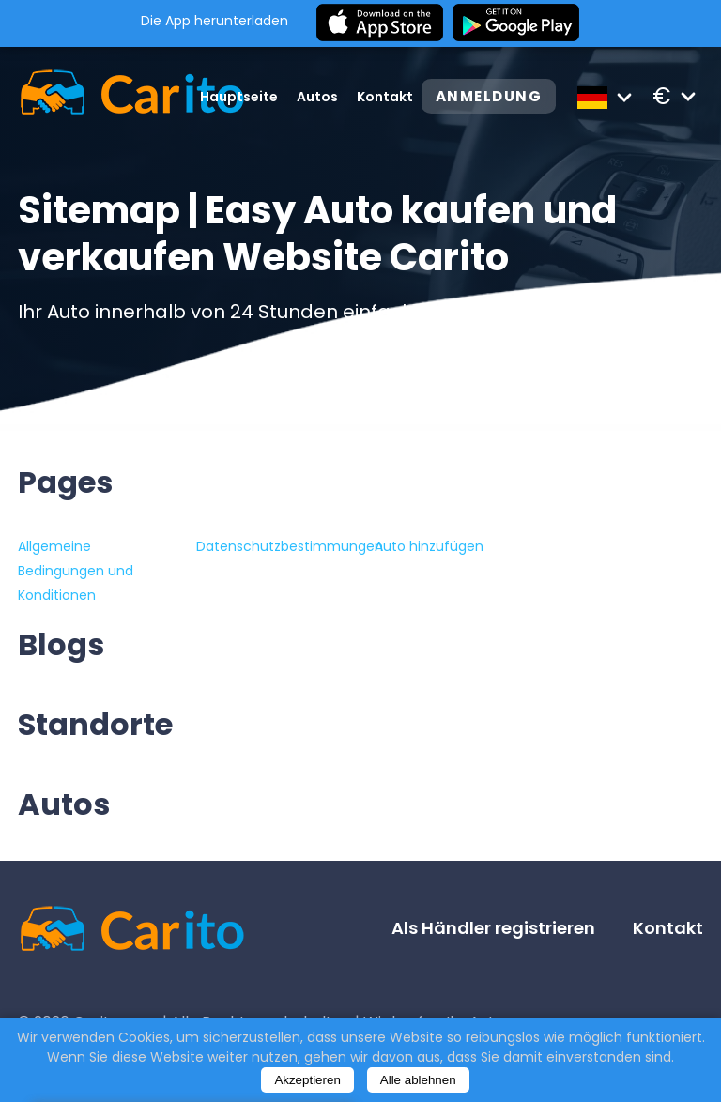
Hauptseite (237, 96)
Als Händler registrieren (493, 928)
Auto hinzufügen (429, 546)
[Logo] (105, 96)
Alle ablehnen (418, 1080)
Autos (315, 96)
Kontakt (383, 96)
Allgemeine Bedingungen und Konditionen (75, 571)
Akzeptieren (307, 1080)
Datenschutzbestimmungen (289, 546)
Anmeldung (488, 96)
